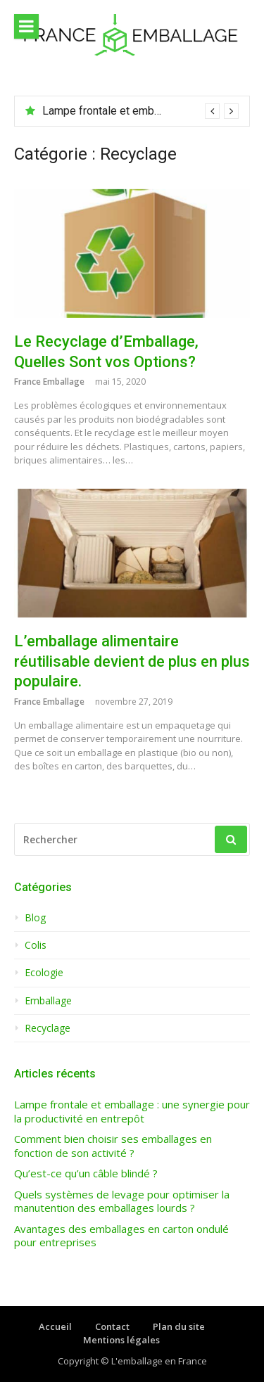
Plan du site (179, 1326)
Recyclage (47, 1028)
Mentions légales (121, 1339)
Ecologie (44, 972)
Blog (35, 917)
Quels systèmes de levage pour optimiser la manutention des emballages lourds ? (122, 1201)
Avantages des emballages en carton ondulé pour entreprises (121, 1236)
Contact (112, 1326)
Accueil (55, 1326)
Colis (35, 945)
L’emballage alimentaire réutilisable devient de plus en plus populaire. (132, 661)
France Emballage (49, 382)
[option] (140, 111)
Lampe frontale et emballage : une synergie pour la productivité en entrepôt (132, 1111)
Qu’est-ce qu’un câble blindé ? (86, 1173)
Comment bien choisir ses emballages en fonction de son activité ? (113, 1146)
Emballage (48, 1000)
